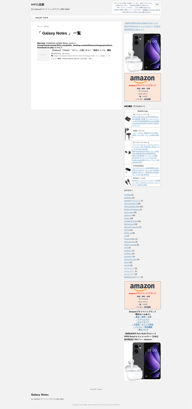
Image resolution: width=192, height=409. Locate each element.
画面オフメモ (105, 56)
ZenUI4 (127, 265)
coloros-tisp (128, 212)
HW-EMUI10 (129, 224)
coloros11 (128, 215)
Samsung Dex (129, 242)
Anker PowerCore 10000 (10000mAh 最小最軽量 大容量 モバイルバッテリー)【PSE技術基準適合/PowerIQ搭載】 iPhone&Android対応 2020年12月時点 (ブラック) (146, 121)
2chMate (127, 195)
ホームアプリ (129, 274)
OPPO (126, 230)
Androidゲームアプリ (132, 201)
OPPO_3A (128, 233)
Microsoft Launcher (131, 227)
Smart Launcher (130, 245)
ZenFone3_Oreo (130, 259)
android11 (128, 198)
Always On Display (59, 56)
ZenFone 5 (128, 257)
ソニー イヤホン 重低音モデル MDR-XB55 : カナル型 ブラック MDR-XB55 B (145, 135)
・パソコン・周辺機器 (142, 327)
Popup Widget (129, 239)
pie (125, 236)
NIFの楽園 (37, 4)
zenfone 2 (128, 251)
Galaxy (67, 53)
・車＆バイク (142, 330)
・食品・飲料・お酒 (142, 317)
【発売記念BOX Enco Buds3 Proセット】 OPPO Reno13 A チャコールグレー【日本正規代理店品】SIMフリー (142, 26)
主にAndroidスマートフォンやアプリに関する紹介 (47, 399)
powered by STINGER (112, 405)
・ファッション (142, 319)
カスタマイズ (129, 268)
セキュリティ (129, 271)
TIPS (126, 248)
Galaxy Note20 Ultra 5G (75, 56)
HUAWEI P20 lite (130, 221)
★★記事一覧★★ (41, 18)
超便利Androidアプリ (132, 277)
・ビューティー (142, 322)
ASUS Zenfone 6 (130, 204)
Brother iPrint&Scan (131, 210)
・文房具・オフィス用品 (142, 325)
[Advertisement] (57, 83)
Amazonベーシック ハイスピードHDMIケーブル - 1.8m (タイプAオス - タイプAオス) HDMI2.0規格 (146, 183)
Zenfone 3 (128, 254)
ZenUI (126, 262)
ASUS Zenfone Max (131, 207)
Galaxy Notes (90, 56)
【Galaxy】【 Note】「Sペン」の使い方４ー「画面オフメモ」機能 (81, 50)
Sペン (98, 56)
